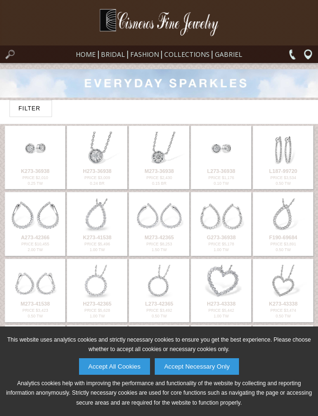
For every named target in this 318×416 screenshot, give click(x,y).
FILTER (29, 108)
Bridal (113, 54)
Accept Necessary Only (197, 366)
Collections (187, 54)
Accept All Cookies (114, 366)
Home (86, 54)
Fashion (144, 54)
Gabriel (228, 54)
